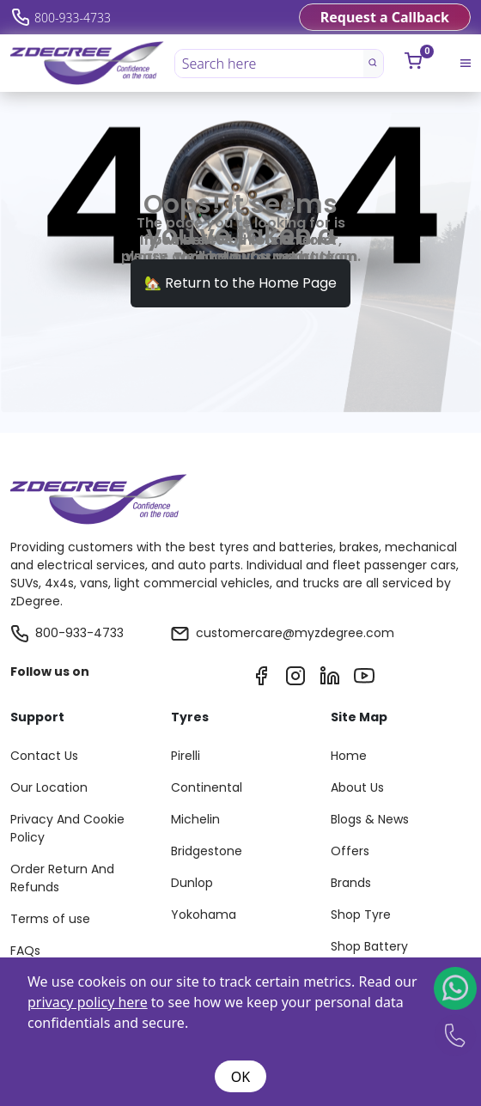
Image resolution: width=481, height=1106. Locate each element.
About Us (357, 787)
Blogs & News (370, 819)
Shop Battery (369, 946)
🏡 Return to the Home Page (240, 283)
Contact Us (44, 755)
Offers (350, 851)
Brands (351, 882)
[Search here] (270, 63)
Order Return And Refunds (62, 878)
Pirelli (185, 755)
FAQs (25, 950)
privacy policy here (87, 1002)
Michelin (195, 819)
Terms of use (50, 918)
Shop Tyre (361, 914)
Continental (206, 787)
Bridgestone (206, 851)
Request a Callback (384, 17)
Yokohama (203, 914)
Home (349, 755)
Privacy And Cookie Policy (67, 828)
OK (240, 1076)
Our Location (49, 787)
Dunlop (192, 882)
